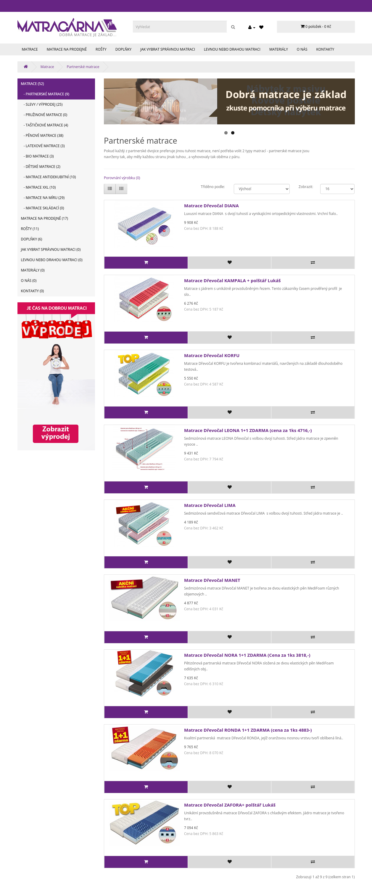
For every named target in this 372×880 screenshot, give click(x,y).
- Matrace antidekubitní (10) (48, 176)
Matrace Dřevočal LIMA (210, 505)
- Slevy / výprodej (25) (42, 104)
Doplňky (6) (31, 239)
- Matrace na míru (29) (43, 197)
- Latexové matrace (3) (43, 145)
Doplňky (123, 49)
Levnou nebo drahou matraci (232, 49)
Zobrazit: (305, 186)
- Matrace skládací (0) (42, 208)
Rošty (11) (30, 228)
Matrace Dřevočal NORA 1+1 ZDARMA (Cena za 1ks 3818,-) (247, 655)
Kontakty (325, 49)
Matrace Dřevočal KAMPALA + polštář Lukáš (232, 280)
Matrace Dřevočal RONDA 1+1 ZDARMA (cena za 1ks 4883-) (248, 730)
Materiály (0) (33, 270)
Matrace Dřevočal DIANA (211, 205)
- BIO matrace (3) (37, 156)
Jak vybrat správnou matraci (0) (51, 249)
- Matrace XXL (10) (38, 187)
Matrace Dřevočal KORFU (211, 355)
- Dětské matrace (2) (40, 166)
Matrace (30, 49)
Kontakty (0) (32, 290)
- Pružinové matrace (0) (44, 114)
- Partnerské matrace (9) (45, 94)
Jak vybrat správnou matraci (167, 49)
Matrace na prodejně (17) (44, 218)
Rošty (101, 49)
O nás (302, 49)
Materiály (278, 49)
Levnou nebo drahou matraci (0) (52, 259)
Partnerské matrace (83, 66)
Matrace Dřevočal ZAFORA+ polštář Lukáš (230, 805)
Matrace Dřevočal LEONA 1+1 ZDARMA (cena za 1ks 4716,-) (248, 430)
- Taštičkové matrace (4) (44, 125)
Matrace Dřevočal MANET (212, 580)
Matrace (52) (32, 83)
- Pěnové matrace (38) (42, 135)
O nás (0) (29, 280)
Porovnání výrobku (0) (122, 177)
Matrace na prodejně (67, 49)
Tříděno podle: (213, 186)
